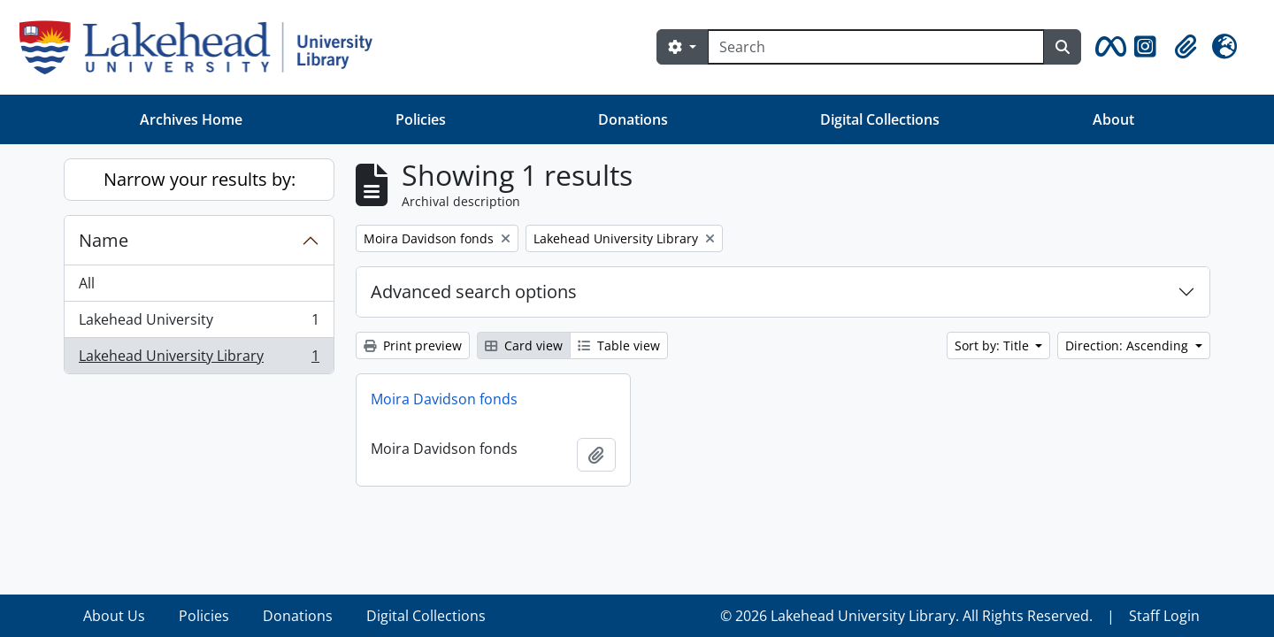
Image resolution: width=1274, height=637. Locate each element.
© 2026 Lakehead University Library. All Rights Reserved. (906, 615)
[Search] (876, 47)
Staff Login (1164, 615)
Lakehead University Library (198, 359)
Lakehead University (198, 323)
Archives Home (191, 119)
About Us (114, 615)
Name (103, 240)
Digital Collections (880, 119)
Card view (524, 345)
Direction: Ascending (1128, 345)
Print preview (413, 345)
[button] (1107, 46)
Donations (633, 119)
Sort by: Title (993, 345)
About (1113, 119)
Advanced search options (474, 291)
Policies (420, 119)
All (87, 283)
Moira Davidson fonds (444, 399)
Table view (619, 345)
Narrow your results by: (199, 179)
